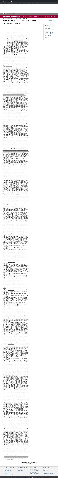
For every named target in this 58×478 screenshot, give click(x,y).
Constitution (35, 16)
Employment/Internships (8, 470)
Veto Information (48, 35)
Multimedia (33, 3)
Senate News (45, 470)
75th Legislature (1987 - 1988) (9, 18)
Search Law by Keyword (49, 16)
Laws (23, 16)
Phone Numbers (33, 472)
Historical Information (7, 469)
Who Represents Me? (21, 469)
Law (28, 3)
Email (37, 470)
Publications (38, 3)
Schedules (15, 3)
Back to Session (47, 28)
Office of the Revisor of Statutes (15, 14)
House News (45, 469)
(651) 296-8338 (32, 470)
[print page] (54, 16)
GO (17, 16)
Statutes (19, 16)
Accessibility (6, 473)
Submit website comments (34, 473)
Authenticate (50, 20)
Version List (47, 39)
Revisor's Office (40, 16)
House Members (20, 470)
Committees (21, 3)
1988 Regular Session (18, 18)
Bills (25, 3)
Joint (11, 3)
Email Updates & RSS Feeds (48, 473)
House (4, 3)
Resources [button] (47, 25)
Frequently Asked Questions (9, 474)
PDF (54, 20)
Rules (26, 16)
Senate (7, 3)
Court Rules (30, 16)
